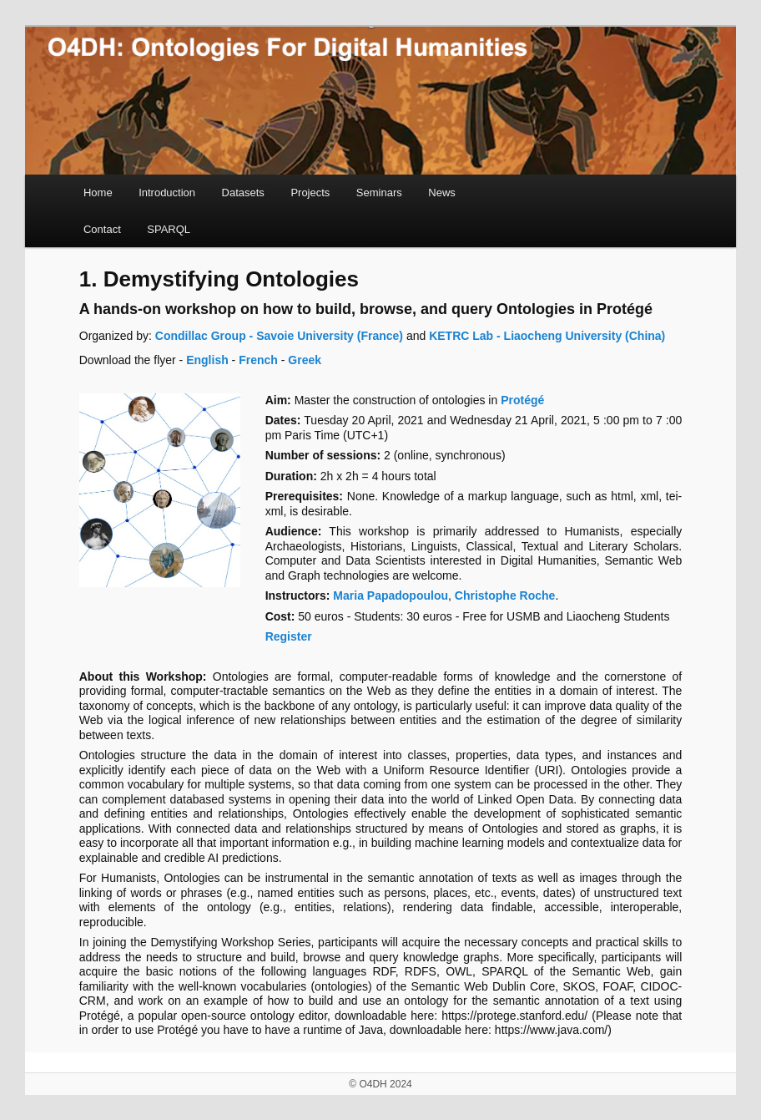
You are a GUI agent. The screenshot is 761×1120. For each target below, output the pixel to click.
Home (98, 192)
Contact (102, 229)
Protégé (522, 400)
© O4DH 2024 (380, 1084)
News (442, 192)
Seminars (379, 192)
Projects (310, 192)
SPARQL (168, 229)
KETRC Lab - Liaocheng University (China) (547, 335)
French (258, 360)
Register (288, 636)
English (207, 360)
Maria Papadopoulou (390, 595)
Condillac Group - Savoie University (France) (277, 335)
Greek (304, 360)
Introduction (167, 192)
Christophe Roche (505, 595)
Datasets (243, 192)
